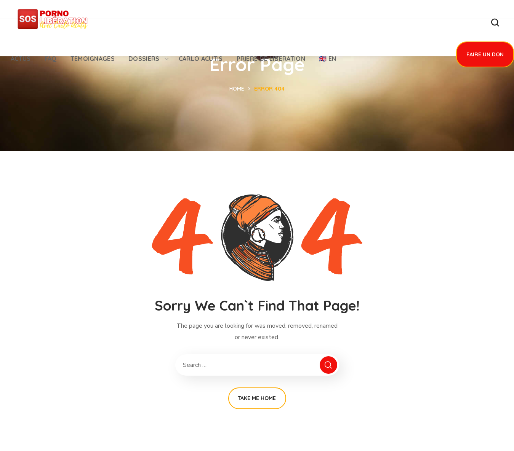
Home (236, 88)
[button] (495, 22)
